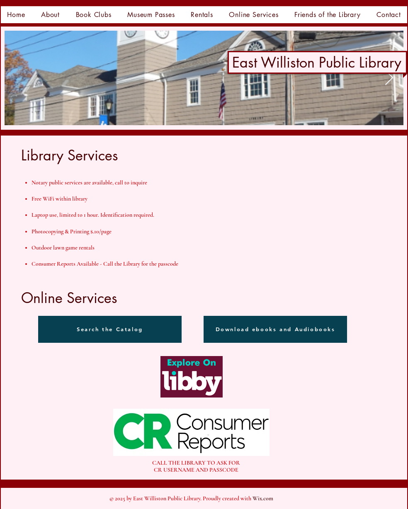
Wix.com (263, 498)
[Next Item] (389, 78)
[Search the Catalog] (110, 329)
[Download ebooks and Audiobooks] (275, 329)
